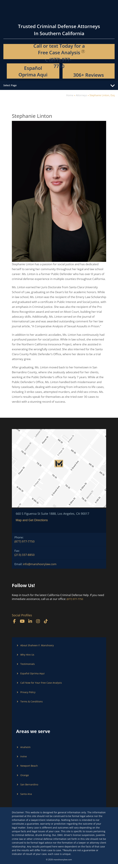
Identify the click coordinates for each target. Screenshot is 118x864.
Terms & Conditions (31, 701)
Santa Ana (26, 794)
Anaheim (25, 747)
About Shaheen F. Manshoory (37, 645)
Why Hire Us (27, 654)
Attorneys (81, 95)
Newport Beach (29, 765)
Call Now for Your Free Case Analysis (41, 682)
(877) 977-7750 (24, 541)
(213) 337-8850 (24, 555)
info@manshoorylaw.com (39, 564)
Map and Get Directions (32, 520)
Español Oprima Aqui (32, 71)
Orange (24, 775)
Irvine (23, 756)
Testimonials (27, 664)
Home (69, 95)
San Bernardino (29, 784)
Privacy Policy (27, 692)
